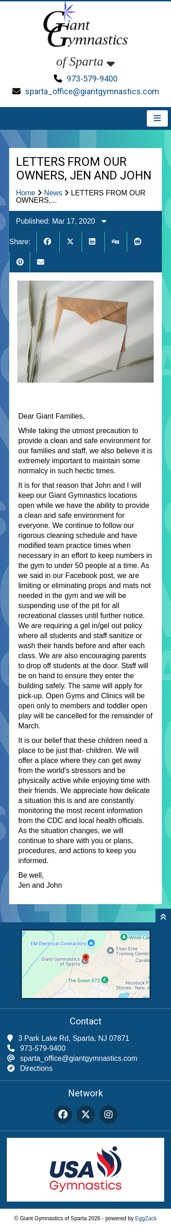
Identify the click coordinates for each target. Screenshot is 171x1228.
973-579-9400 (92, 78)
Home (26, 193)
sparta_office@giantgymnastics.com (92, 91)
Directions (36, 1068)
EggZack (145, 1218)
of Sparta (85, 61)
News (53, 193)
